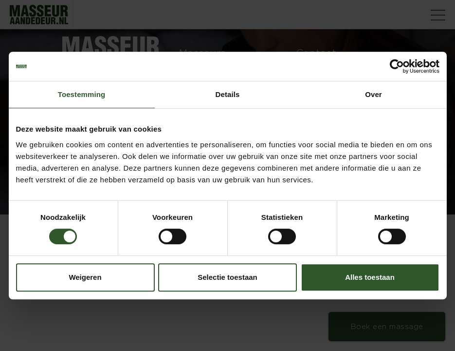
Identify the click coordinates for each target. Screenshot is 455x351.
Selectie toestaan (227, 277)
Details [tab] (228, 94)
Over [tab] (373, 94)
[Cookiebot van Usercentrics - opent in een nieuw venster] (396, 66)
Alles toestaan (370, 277)
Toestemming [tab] (82, 94)
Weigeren (85, 277)
